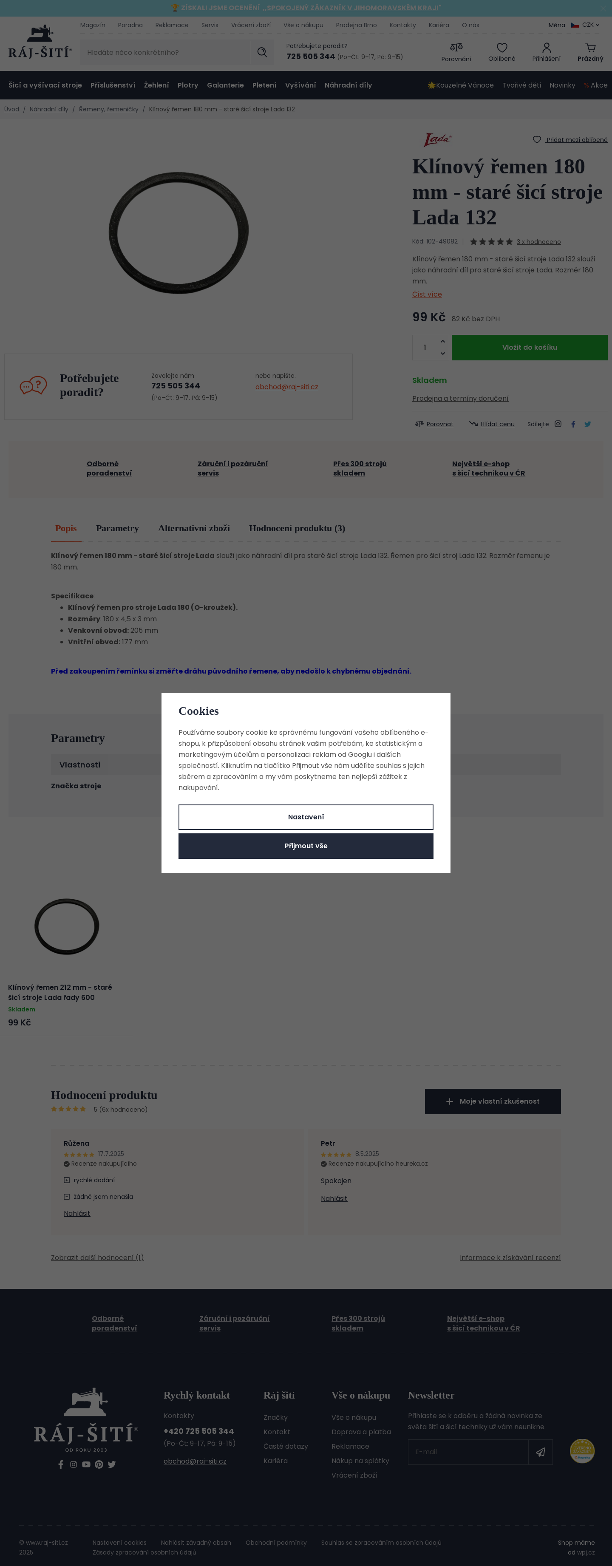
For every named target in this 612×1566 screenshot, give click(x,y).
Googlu (360, 754)
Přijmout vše (306, 846)
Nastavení (306, 817)
